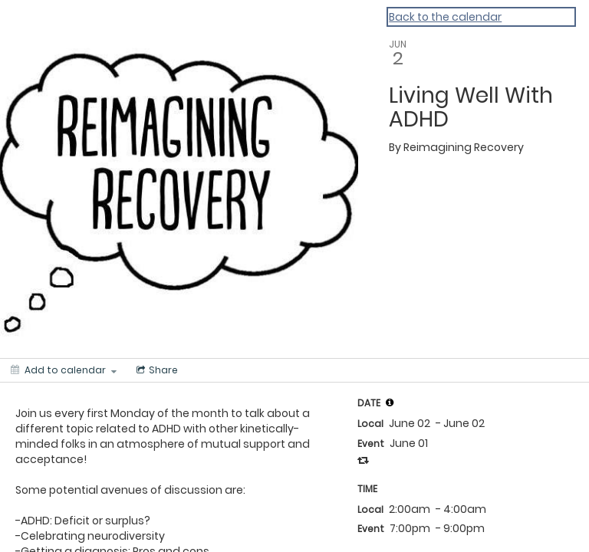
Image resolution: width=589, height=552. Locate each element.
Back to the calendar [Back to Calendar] (445, 17)
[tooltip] (389, 402)
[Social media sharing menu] (155, 370)
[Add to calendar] (63, 370)
